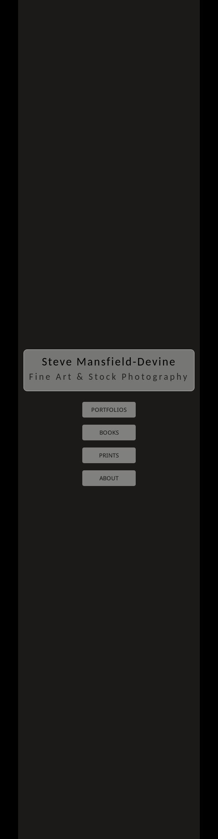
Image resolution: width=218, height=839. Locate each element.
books (109, 432)
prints (109, 455)
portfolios (109, 410)
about (109, 478)
